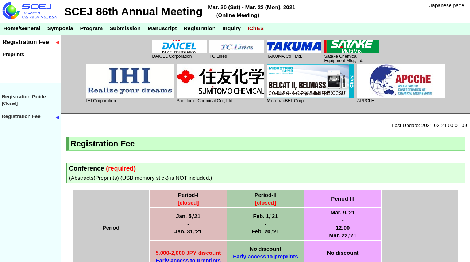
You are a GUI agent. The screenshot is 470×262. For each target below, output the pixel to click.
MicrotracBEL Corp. (310, 83)
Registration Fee (26, 42)
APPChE (401, 83)
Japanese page (447, 5)
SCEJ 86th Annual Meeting (133, 11)
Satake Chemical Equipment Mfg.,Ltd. (351, 51)
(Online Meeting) (237, 15)
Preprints (13, 54)
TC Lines (236, 49)
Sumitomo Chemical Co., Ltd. (220, 83)
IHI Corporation (130, 83)
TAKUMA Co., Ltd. (294, 49)
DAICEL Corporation (179, 49)
